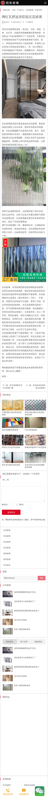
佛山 (5, 731)
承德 (19, 757)
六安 (40, 736)
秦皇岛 (27, 757)
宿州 (12, 740)
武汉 (5, 770)
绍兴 (12, 736)
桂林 (5, 749)
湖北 (35, 766)
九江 (33, 706)
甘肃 (19, 744)
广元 (5, 723)
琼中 (19, 753)
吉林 (19, 723)
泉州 (40, 740)
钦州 (33, 749)
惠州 (5, 727)
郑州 (12, 766)
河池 (19, 749)
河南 (26, 761)
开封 (19, 766)
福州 (12, 744)
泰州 (19, 702)
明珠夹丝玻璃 (29, 783)
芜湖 (19, 740)
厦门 (5, 744)
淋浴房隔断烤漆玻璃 (10, 429)
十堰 (19, 770)
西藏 (12, 723)
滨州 (5, 714)
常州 (33, 702)
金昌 (26, 744)
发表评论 (11, 510)
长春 (26, 723)
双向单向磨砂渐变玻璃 (11, 463)
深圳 (12, 727)
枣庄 (12, 714)
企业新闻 (6, 528)
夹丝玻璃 (6, 540)
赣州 (26, 706)
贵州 (40, 749)
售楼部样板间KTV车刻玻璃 (35, 446)
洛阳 (40, 761)
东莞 (26, 727)
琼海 (33, 753)
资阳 (33, 719)
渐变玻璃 (6, 557)
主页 (14, 10)
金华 (26, 731)
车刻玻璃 (6, 534)
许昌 (33, 761)
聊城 (19, 714)
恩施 (12, 770)
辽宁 (5, 710)
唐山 (5, 757)
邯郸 (5, 761)
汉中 (5, 719)
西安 (19, 719)
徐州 (5, 706)
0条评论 (30, 22)
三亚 (40, 753)
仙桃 (33, 770)
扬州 (19, 706)
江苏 (5, 702)
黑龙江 (27, 766)
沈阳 (12, 710)
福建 (33, 740)
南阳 (5, 766)
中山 (33, 727)
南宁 (26, 749)
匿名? (21, 503)
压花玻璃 (29, 10)
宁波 (33, 731)
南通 (12, 702)
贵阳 (5, 753)
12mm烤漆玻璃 (31, 429)
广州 (40, 727)
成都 (26, 719)
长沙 (33, 723)
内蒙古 (20, 710)
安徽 (33, 736)
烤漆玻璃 (6, 552)
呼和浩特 (30, 710)
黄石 (26, 770)
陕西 (40, 714)
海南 (12, 753)
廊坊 (12, 761)
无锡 (12, 706)
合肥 (26, 740)
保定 (12, 757)
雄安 (19, 761)
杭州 (5, 736)
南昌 (40, 706)
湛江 (19, 727)
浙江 (19, 731)
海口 (26, 753)
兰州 (40, 744)
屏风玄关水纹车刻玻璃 (11, 446)
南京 (40, 702)
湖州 (26, 736)
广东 (40, 723)
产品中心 (20, 10)
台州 (40, 731)
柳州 (12, 749)
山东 (39, 710)
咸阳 (12, 719)
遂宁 (40, 719)
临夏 (33, 744)
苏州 (26, 702)
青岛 (26, 714)
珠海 (12, 731)
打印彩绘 (6, 563)
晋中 (33, 714)
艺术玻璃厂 (7, 783)
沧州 (35, 757)
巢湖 (5, 740)
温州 (19, 736)
